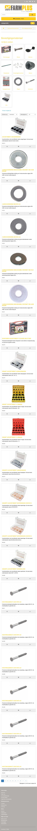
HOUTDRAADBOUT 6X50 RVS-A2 (11, 733)
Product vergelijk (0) (6, 110)
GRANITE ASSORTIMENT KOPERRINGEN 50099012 (17, 503)
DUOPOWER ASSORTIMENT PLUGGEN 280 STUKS (16, 338)
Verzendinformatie (5, 795)
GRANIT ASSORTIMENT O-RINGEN (12, 404)
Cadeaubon (3, 812)
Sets (6, 99)
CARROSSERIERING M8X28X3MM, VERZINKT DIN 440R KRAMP (18, 305)
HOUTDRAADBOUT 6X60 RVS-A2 (11, 766)
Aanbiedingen (4, 814)
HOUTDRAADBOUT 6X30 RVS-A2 (11, 635)
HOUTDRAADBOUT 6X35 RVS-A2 (11, 668)
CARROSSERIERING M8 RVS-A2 (11, 237)
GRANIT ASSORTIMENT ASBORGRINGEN (14, 371)
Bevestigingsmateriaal (27, 28)
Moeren (30, 67)
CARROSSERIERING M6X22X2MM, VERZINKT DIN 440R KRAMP (18, 170)
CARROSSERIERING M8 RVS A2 (11, 204)
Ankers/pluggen (6, 51)
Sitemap (3, 806)
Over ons (3, 794)
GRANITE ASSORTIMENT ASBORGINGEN (14, 470)
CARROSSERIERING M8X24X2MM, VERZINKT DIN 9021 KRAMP (18, 270)
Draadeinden (6, 67)
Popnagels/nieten (6, 83)
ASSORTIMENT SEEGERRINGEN (11, 137)
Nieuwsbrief (3, 823)
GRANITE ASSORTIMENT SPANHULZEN (13, 569)
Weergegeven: (24, 114)
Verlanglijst (3, 822)
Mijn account (4, 818)
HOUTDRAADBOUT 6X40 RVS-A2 (11, 700)
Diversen (30, 51)
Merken (2, 811)
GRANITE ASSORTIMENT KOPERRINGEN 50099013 (17, 536)
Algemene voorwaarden (6, 799)
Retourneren (4, 805)
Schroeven (30, 83)
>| (25, 780)
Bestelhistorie (4, 820)
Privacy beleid (4, 797)
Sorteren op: (4, 114)
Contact (3, 803)
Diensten (3, 792)
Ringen (18, 83)
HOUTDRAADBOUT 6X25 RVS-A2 (11, 602)
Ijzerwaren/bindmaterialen (13, 28)
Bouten (18, 51)
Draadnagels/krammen (18, 67)
